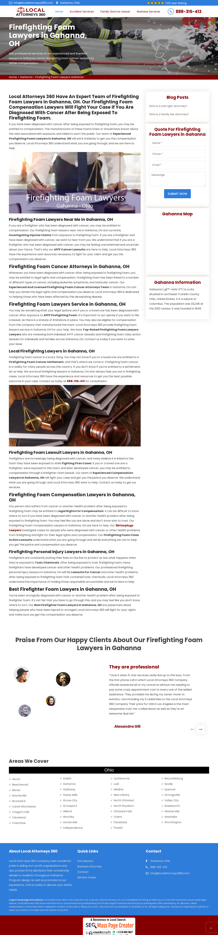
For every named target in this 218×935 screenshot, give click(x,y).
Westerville (171, 811)
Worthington (173, 822)
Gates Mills (70, 795)
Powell (118, 828)
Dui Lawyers (85, 861)
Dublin (67, 778)
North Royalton (124, 806)
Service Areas (86, 877)
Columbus (19, 823)
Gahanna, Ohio (70, 3)
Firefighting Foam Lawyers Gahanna (59, 77)
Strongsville (172, 795)
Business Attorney (89, 866)
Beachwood (20, 785)
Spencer (170, 789)
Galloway (69, 789)
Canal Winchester (24, 806)
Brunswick (19, 801)
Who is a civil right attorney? (168, 106)
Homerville (70, 822)
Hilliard (67, 811)
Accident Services (82, 12)
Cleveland (19, 817)
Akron (16, 779)
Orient (118, 817)
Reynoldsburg (173, 778)
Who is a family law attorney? (169, 114)
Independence (73, 828)
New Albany (122, 795)
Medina (118, 789)
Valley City (171, 800)
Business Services (148, 12)
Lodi (116, 784)
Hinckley (68, 817)
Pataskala (120, 822)
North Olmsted (124, 800)
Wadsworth (172, 806)
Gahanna (26, 77)
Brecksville (19, 796)
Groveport (70, 806)
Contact (83, 872)
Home (59, 12)
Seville (168, 784)
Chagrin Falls (20, 812)
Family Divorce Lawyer (115, 12)
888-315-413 (188, 11)
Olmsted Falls (123, 811)
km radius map (177, 244)
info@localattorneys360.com (33, 3)
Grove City (70, 800)
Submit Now (177, 194)
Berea (16, 790)
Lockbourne (122, 778)
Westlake (170, 817)
